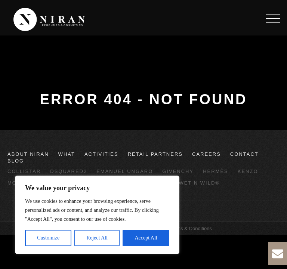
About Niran (28, 154)
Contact (244, 154)
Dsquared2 (68, 171)
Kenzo (248, 171)
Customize (48, 238)
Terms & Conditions (191, 228)
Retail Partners (155, 154)
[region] (97, 215)
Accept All (146, 238)
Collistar (24, 171)
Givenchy (178, 171)
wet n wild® (199, 183)
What (66, 154)
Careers (206, 154)
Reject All (97, 238)
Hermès (215, 171)
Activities (101, 154)
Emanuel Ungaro (124, 171)
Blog (15, 161)
